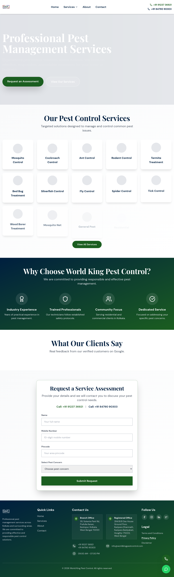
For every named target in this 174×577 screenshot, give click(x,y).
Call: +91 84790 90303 (103, 406)
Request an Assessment (23, 81)
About (87, 7)
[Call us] (166, 559)
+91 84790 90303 (86, 547)
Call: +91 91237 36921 (69, 406)
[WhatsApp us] (166, 569)
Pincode (45, 446)
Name (44, 415)
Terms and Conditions (152, 533)
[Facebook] (144, 517)
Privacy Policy (149, 538)
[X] (166, 517)
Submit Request (87, 481)
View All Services (87, 244)
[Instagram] (151, 517)
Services (71, 7)
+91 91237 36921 (85, 544)
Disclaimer (147, 542)
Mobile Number (49, 430)
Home (55, 7)
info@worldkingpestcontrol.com (127, 546)
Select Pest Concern (51, 462)
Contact (100, 7)
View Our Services (63, 82)
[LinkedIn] (159, 517)
